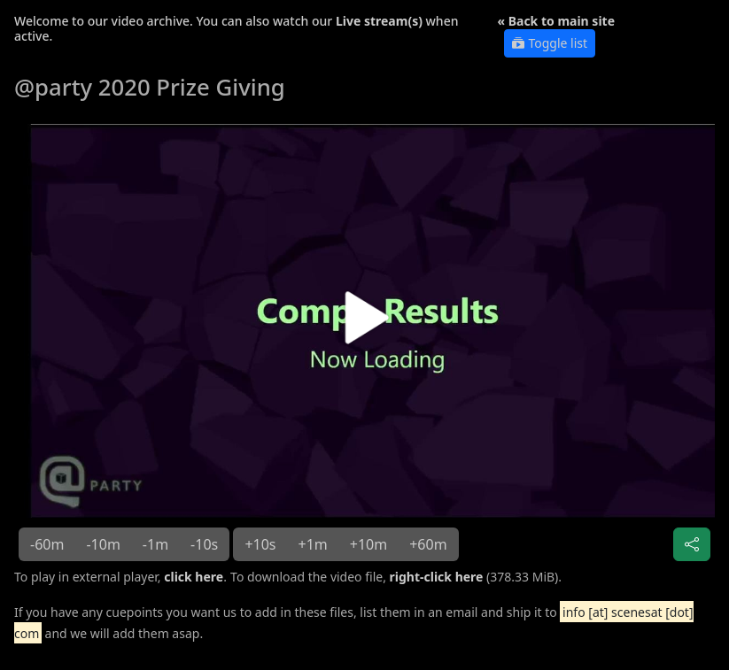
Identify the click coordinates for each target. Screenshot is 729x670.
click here (193, 576)
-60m (47, 544)
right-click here (437, 576)
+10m (368, 544)
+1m (313, 544)
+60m (427, 544)
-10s (204, 544)
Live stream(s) (379, 20)
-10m (103, 544)
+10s (259, 544)
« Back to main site (556, 20)
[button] (364, 323)
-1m (155, 544)
